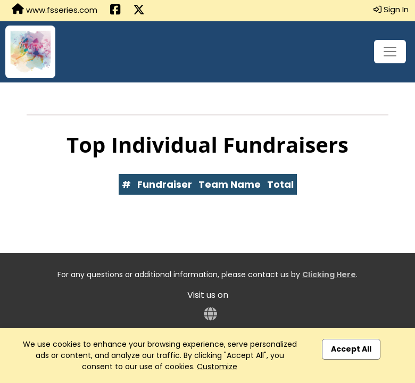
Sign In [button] (391, 9)
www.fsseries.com (54, 9)
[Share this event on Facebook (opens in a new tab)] (115, 11)
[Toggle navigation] (390, 51)
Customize (217, 366)
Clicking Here (329, 274)
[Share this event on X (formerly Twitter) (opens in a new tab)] (139, 11)
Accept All (351, 349)
